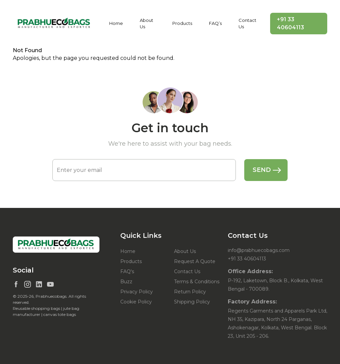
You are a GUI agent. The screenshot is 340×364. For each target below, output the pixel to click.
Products (182, 23)
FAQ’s (215, 23)
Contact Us (247, 23)
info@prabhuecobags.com (259, 250)
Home (116, 23)
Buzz (126, 282)
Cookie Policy (136, 302)
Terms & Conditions (196, 282)
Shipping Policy (192, 302)
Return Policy (190, 292)
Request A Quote (194, 261)
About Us (146, 23)
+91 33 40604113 (290, 23)
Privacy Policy (136, 292)
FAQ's (127, 271)
